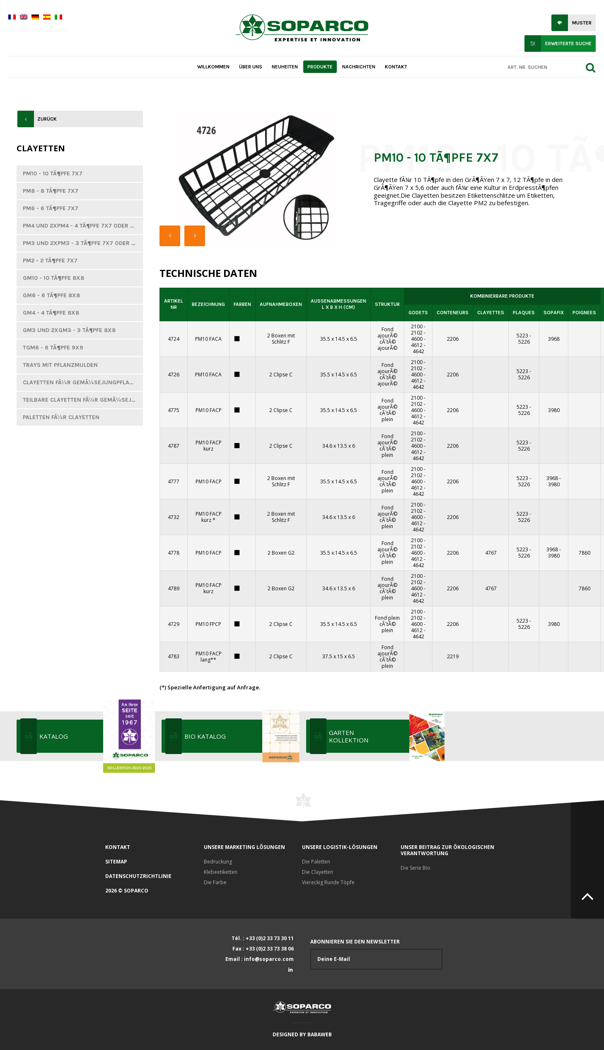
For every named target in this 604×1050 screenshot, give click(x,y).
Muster (582, 23)
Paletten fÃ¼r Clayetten (61, 417)
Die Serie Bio (415, 867)
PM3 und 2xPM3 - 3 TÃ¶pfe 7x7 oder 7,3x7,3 (83, 243)
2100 (417, 326)
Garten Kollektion (386, 736)
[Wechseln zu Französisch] (12, 18)
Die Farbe (215, 882)
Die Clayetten (317, 871)
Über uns (250, 67)
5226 (524, 342)
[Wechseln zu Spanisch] (47, 18)
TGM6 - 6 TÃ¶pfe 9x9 (53, 347)
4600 (417, 339)
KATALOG (96, 736)
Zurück (47, 119)
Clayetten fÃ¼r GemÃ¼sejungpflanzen (83, 382)
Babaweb (319, 1034)
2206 (453, 339)
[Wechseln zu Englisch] (23, 18)
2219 (453, 656)
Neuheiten (285, 67)
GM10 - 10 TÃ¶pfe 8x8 (53, 277)
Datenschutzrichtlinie (138, 876)
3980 (554, 410)
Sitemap (116, 861)
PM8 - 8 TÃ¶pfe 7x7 (50, 190)
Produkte (320, 67)
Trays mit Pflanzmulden (60, 365)
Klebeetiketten (220, 871)
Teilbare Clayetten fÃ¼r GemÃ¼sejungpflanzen (83, 399)
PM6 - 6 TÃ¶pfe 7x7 (50, 208)
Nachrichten (358, 67)
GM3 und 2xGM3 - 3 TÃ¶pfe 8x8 (69, 330)
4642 (418, 351)
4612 (417, 345)
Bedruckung (218, 861)
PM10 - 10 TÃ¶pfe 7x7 (52, 173)
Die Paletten (316, 861)
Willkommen (213, 67)
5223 (522, 335)
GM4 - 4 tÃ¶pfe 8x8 (51, 312)
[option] (256, 178)
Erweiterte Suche (568, 43)
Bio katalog (241, 736)
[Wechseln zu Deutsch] (35, 18)
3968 (554, 339)
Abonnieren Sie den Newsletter (376, 954)
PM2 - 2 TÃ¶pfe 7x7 (50, 260)
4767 (491, 553)
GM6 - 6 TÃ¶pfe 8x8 (51, 295)
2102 (417, 333)
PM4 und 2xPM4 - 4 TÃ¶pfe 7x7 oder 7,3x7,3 (83, 225)
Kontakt (396, 67)
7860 (584, 553)
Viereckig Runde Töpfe (328, 882)
